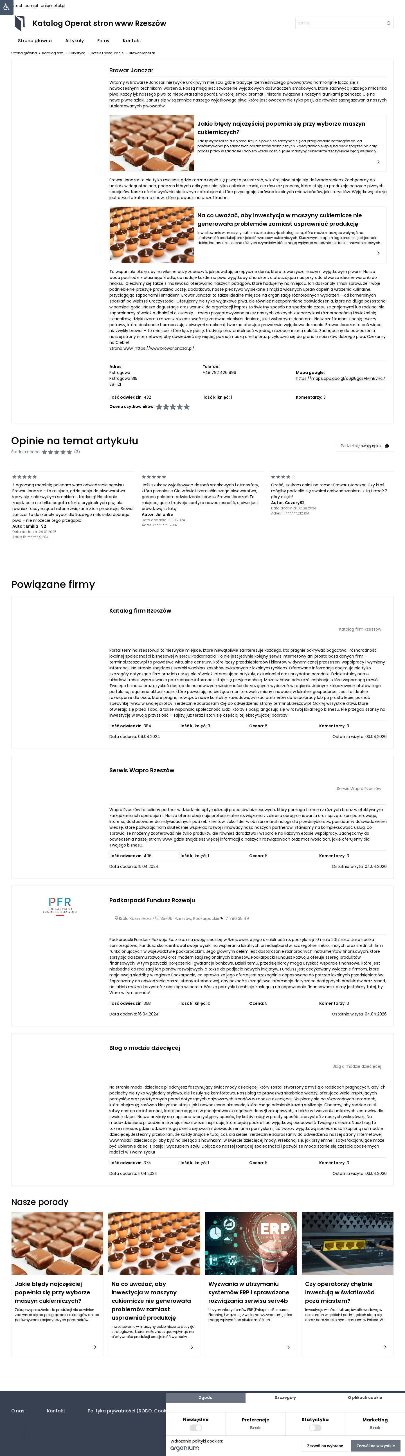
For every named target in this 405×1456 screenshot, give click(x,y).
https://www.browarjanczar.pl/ (164, 348)
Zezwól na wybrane (325, 1446)
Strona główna (35, 40)
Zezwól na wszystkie (376, 1446)
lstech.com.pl (24, 5)
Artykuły (74, 40)
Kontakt (132, 40)
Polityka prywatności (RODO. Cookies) (131, 1411)
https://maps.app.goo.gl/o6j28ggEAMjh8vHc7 (340, 378)
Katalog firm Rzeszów (140, 611)
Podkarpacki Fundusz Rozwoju (152, 900)
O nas (17, 1411)
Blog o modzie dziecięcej (144, 1048)
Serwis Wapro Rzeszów (141, 770)
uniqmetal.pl (53, 5)
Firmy (103, 40)
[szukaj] (344, 23)
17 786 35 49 (236, 918)
